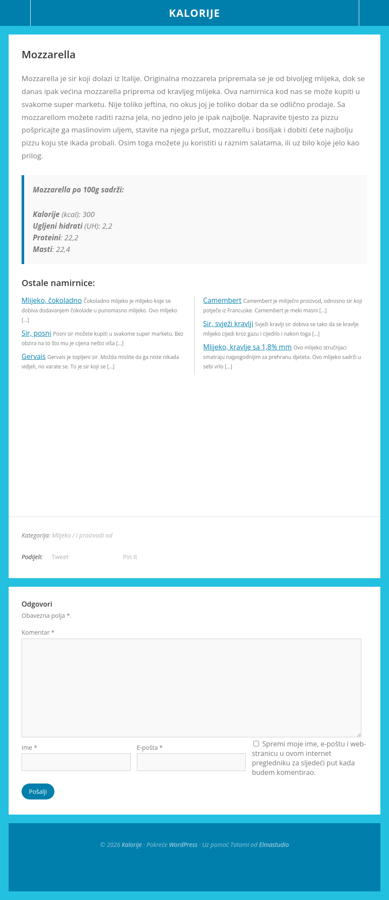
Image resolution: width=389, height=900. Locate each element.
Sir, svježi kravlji (228, 323)
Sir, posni (36, 333)
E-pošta (150, 747)
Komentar (38, 632)
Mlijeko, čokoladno (52, 300)
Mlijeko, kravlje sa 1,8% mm (247, 347)
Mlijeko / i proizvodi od (82, 535)
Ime (29, 747)
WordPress (183, 844)
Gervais (34, 356)
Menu (15, 13)
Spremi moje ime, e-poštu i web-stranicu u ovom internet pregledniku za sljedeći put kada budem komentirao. (309, 758)
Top (194, 870)
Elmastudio (274, 844)
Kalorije (194, 13)
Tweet (60, 557)
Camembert (222, 300)
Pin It (130, 557)
